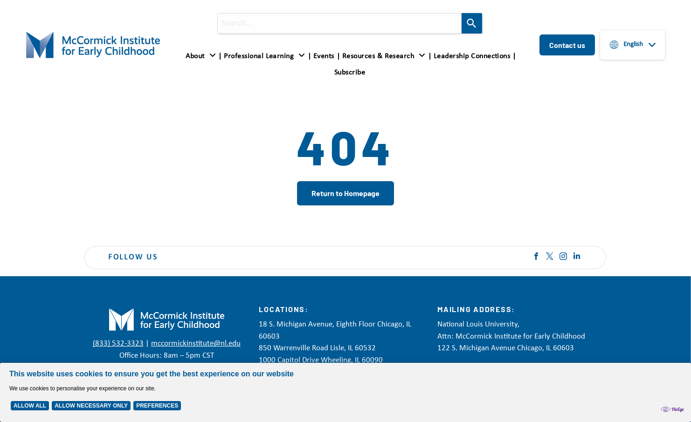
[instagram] (563, 257)
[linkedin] (576, 257)
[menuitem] (202, 56)
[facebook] (536, 257)
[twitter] (549, 257)
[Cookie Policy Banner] (345, 392)
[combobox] (339, 23)
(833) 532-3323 (118, 343)
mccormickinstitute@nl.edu (196, 343)
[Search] (472, 23)
